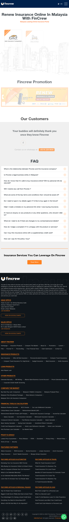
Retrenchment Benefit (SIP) (30, 410)
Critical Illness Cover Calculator (10, 410)
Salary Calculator (9, 417)
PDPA (32, 438)
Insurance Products (16, 345)
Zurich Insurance (58, 451)
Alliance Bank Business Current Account (37, 379)
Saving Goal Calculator (25, 423)
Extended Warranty (6, 379)
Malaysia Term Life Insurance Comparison (13, 398)
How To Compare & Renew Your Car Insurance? (15, 469)
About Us (43, 345)
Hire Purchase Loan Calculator (10, 429)
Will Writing (18, 379)
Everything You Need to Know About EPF (13, 500)
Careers (61, 345)
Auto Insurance (5, 358)
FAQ (2, 349)
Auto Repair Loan (6, 370)
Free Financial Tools (33, 349)
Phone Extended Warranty (59, 379)
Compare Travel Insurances (58, 358)
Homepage (4, 345)
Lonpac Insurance (44, 451)
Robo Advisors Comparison (34, 395)
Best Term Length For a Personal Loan (47, 491)
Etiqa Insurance (5, 454)
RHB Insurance (18, 451)
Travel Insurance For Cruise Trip (45, 475)
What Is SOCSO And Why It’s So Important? (14, 503)
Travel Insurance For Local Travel (45, 469)
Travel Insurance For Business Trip (45, 466)
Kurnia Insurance (31, 451)
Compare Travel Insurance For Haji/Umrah (16, 361)
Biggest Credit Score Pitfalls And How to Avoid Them (16, 494)
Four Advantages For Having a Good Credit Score (16, 497)
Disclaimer (40, 438)
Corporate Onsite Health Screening (14, 382)
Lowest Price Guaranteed (8, 438)
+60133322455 (5, 329)
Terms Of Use (5, 442)
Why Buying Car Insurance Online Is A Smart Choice (16, 466)
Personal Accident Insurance (38, 358)
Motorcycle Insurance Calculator (44, 417)
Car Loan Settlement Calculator (41, 407)
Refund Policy (61, 438)
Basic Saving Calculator (8, 423)
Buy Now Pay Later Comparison (10, 392)
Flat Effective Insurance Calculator (32, 420)
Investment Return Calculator (44, 423)
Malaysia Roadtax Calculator (9, 407)
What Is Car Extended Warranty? (11, 472)
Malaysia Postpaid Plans (51, 392)
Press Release (23, 438)
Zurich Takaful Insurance (20, 454)
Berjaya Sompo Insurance (38, 454)
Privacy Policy (50, 438)
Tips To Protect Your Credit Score (11, 491)
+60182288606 (5, 311)
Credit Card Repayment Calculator (11, 426)
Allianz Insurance (6, 451)
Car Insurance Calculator (24, 417)
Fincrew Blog (20, 349)
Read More (34, 262)
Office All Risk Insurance (20, 358)
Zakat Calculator (50, 420)
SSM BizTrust (38, 518)
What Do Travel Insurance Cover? (45, 463)
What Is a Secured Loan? (43, 494)
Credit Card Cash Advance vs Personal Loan (48, 503)
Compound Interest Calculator (10, 420)
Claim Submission (47, 349)
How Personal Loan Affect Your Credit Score (48, 500)
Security (14, 442)
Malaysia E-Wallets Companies (32, 392)
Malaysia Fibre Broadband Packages (12, 395)
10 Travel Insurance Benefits (43, 482)
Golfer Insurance (63, 361)
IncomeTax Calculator (59, 413)
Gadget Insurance (37, 361)
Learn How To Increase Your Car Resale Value (15, 478)
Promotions (52, 345)
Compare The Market (31, 345)
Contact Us (58, 349)
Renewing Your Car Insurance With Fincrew (14, 463)
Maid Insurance (50, 361)
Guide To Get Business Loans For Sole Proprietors (50, 497)
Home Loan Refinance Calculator (35, 426)
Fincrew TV (9, 349)
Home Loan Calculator (54, 426)
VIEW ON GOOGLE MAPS (13, 315)
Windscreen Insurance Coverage (40, 413)
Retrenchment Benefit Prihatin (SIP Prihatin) (14, 413)
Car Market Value (27, 429)
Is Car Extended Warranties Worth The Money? (15, 475)
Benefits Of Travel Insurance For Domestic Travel (50, 472)
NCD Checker (25, 407)
